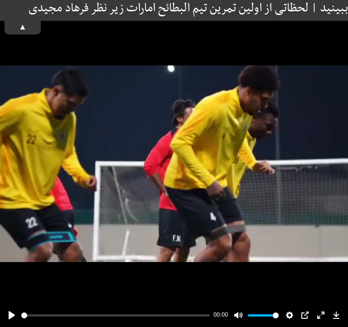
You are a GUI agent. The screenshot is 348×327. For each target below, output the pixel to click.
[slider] (115, 315)
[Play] (12, 315)
